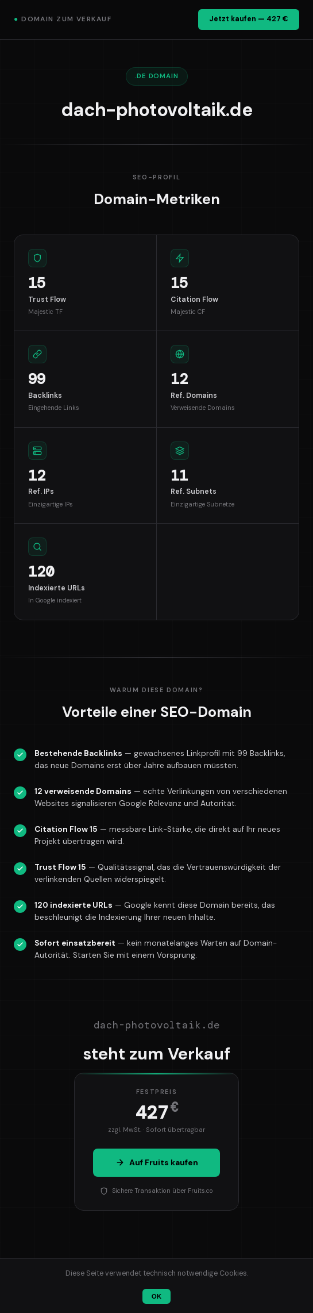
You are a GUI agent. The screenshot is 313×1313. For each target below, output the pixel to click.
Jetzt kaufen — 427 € (248, 19)
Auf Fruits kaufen (156, 1162)
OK (156, 1296)
